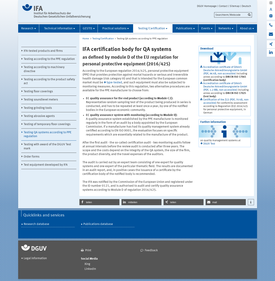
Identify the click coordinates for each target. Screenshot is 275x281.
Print (88, 250)
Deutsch (246, 6)
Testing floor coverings (38, 91)
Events (205, 28)
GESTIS (87, 28)
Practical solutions (114, 28)
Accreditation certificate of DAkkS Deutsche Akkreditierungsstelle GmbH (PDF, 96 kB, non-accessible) (225, 70)
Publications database (98, 224)
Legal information (35, 258)
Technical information (58, 28)
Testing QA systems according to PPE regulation (47, 134)
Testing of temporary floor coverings (47, 124)
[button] (99, 202)
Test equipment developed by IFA (46, 164)
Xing (87, 264)
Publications (184, 28)
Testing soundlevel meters (41, 99)
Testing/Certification (151, 28)
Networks (224, 28)
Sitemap (234, 6)
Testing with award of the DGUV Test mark (47, 146)
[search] (233, 15)
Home (85, 38)
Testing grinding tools (38, 108)
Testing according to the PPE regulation (49, 59)
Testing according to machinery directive (44, 69)
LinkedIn (90, 269)
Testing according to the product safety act (49, 81)
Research (27, 28)
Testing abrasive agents (39, 116)
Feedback (151, 250)
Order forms (31, 156)
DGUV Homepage (207, 6)
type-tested (114, 82)
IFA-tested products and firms (43, 51)
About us (246, 28)
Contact (223, 6)
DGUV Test (209, 143)
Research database (36, 224)
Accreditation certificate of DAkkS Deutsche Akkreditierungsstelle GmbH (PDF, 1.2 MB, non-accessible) (225, 86)
